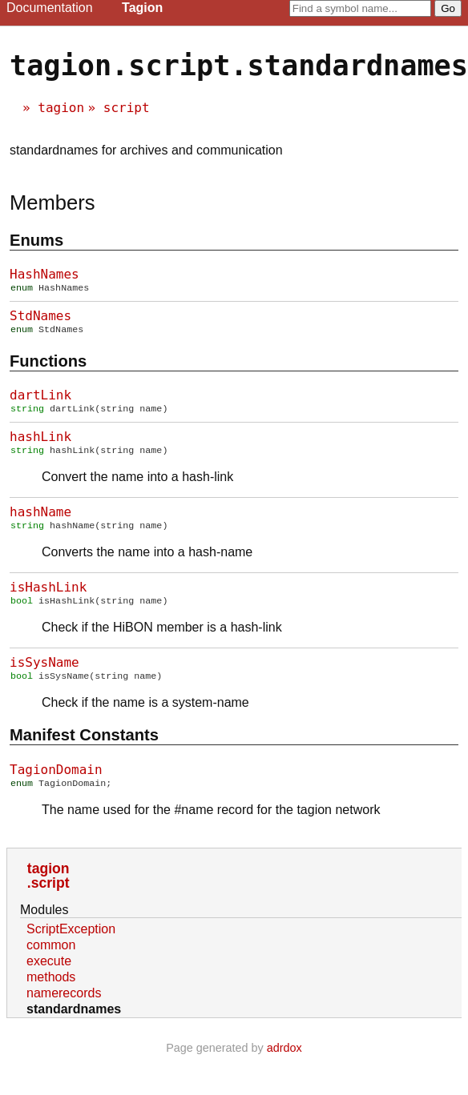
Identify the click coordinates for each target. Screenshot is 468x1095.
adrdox (284, 1060)
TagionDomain (56, 780)
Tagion (142, 7)
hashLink (40, 441)
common (50, 958)
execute (48, 974)
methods (50, 990)
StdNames (40, 317)
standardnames (73, 1022)
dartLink (40, 398)
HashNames (44, 274)
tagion (61, 107)
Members (52, 202)
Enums (36, 240)
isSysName (44, 672)
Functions (48, 364)
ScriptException (70, 942)
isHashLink (48, 595)
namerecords (63, 1006)
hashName (40, 518)
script (126, 107)
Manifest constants (84, 746)
